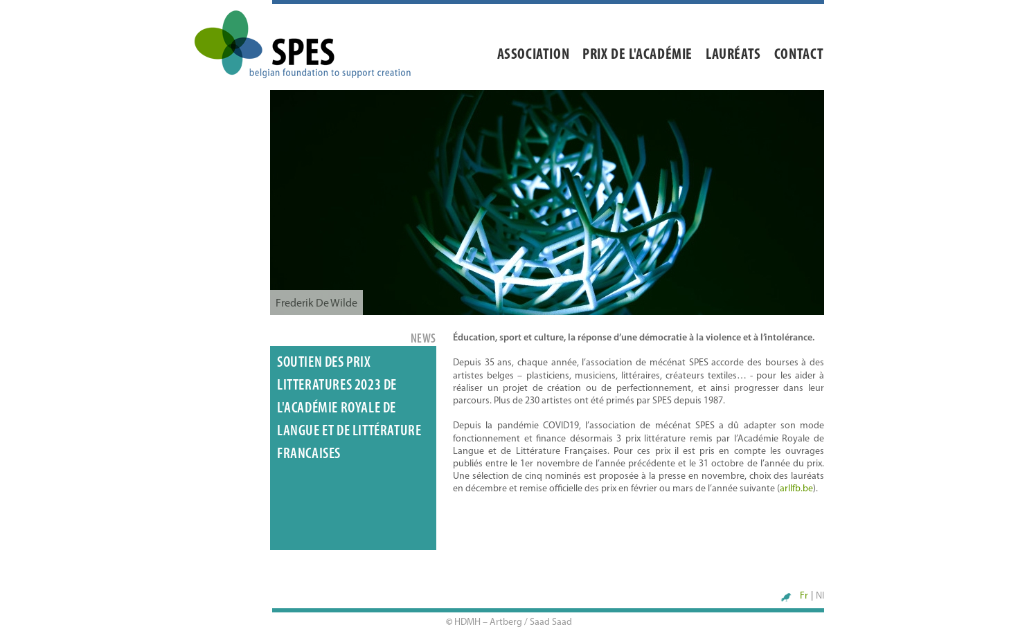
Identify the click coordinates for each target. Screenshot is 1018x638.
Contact (799, 55)
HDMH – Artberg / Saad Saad (513, 622)
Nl (820, 596)
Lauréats (733, 55)
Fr (804, 596)
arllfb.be (796, 489)
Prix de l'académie (637, 55)
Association (533, 55)
